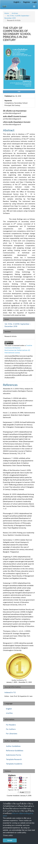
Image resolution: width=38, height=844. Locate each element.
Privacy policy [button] (8, 835)
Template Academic (14, 763)
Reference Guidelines (14, 750)
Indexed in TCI (10, 692)
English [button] (17, 2)
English (9, 708)
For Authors (11, 729)
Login (34, 2)
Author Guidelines (13, 746)
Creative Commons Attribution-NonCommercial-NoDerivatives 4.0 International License (18, 349)
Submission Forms (13, 755)
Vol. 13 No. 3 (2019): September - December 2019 (18, 325)
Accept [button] (9, 840)
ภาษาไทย (9, 713)
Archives (15, 13)
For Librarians (11, 733)
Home (6, 13)
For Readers (11, 724)
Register (26, 2)
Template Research (14, 759)
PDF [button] (19, 92)
